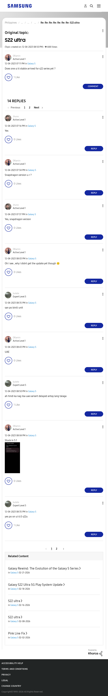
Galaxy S (31, 63)
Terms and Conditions (15, 669)
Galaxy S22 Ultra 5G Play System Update (35, 585)
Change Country (11, 686)
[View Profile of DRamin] (16, 56)
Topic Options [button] (97, 30)
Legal (5, 680)
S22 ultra (14, 601)
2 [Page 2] (29, 107)
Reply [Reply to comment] (94, 148)
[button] (97, 56)
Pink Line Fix (16, 633)
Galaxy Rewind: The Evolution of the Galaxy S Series (43, 568)
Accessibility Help (12, 663)
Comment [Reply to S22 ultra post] (93, 86)
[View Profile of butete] (16, 293)
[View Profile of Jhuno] (16, 116)
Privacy (6, 674)
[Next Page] (38, 107)
